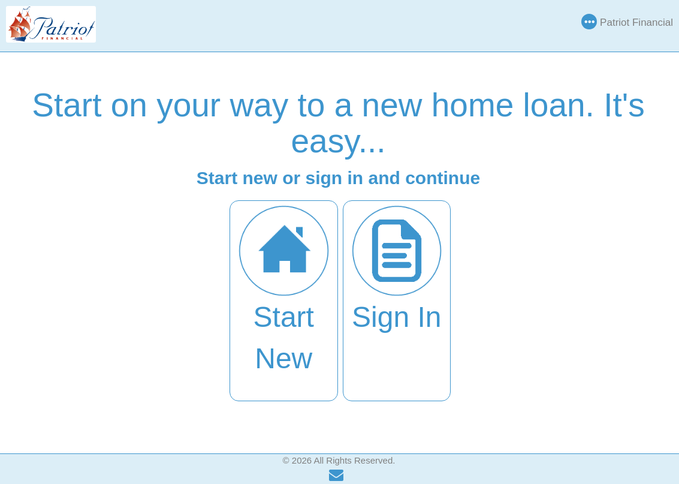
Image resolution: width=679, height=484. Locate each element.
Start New (283, 289)
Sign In (397, 269)
